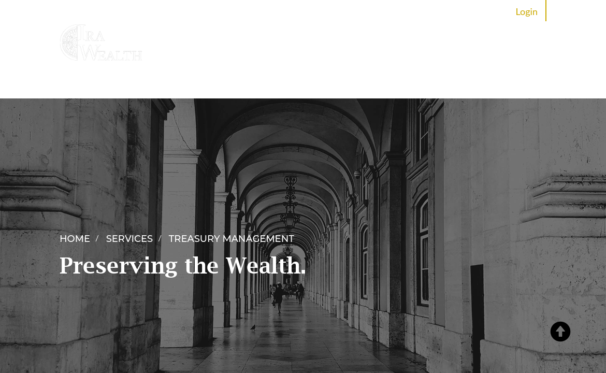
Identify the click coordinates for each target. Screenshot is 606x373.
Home (143, 84)
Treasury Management (231, 239)
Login (527, 11)
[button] (563, 319)
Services (246, 84)
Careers (454, 84)
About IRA (192, 84)
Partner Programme (318, 84)
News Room (398, 84)
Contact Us (508, 84)
